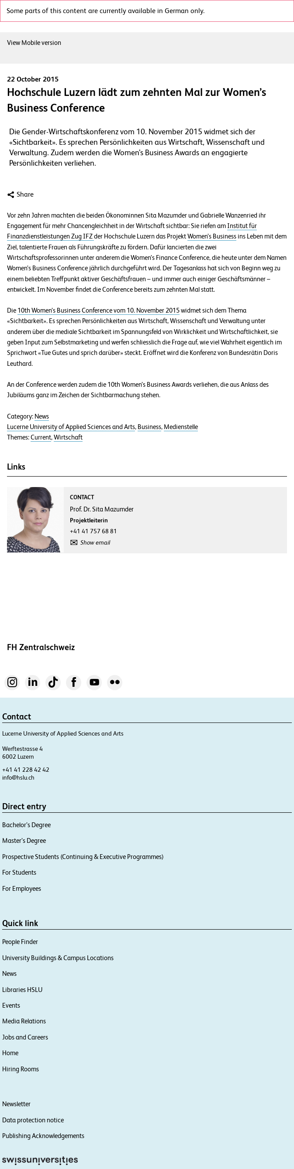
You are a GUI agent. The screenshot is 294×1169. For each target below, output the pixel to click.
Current (41, 437)
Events (11, 1005)
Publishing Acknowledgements (43, 1135)
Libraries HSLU (22, 989)
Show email (95, 542)
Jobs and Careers (25, 1037)
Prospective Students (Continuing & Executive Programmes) (83, 856)
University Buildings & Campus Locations (58, 957)
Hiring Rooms (20, 1069)
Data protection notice (33, 1120)
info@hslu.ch (18, 777)
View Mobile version (34, 42)
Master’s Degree (24, 840)
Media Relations (24, 1021)
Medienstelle (181, 426)
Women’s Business (211, 236)
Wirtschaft (68, 437)
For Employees (21, 888)
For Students (19, 872)
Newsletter (16, 1104)
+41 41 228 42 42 (25, 769)
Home (10, 1053)
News (42, 416)
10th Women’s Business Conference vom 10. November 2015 (98, 310)
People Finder (20, 941)
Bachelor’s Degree (26, 824)
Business (149, 426)
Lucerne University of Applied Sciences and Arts (71, 426)
